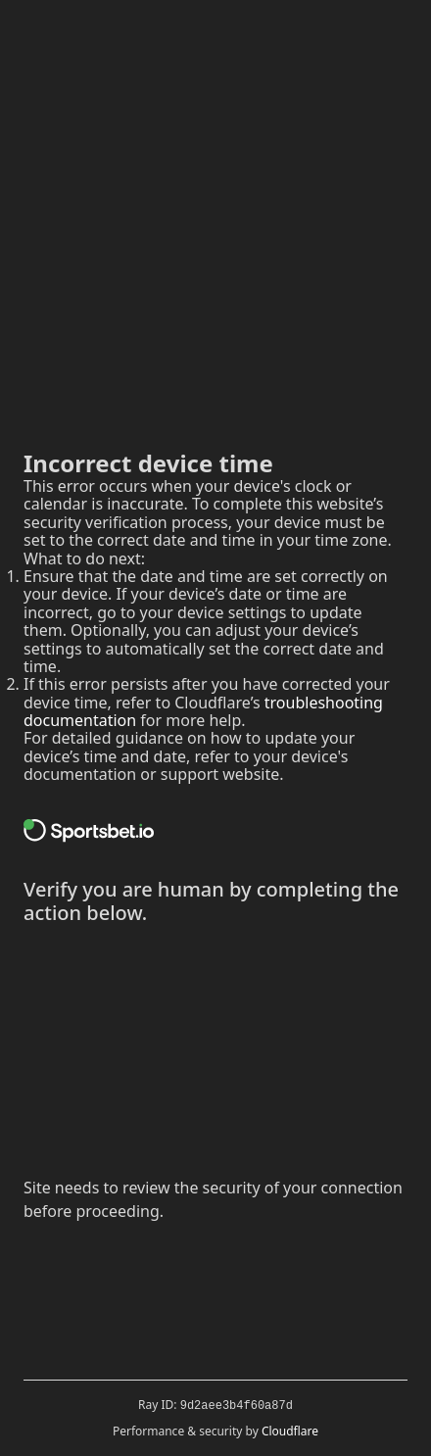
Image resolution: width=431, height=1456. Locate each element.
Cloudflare (290, 1431)
